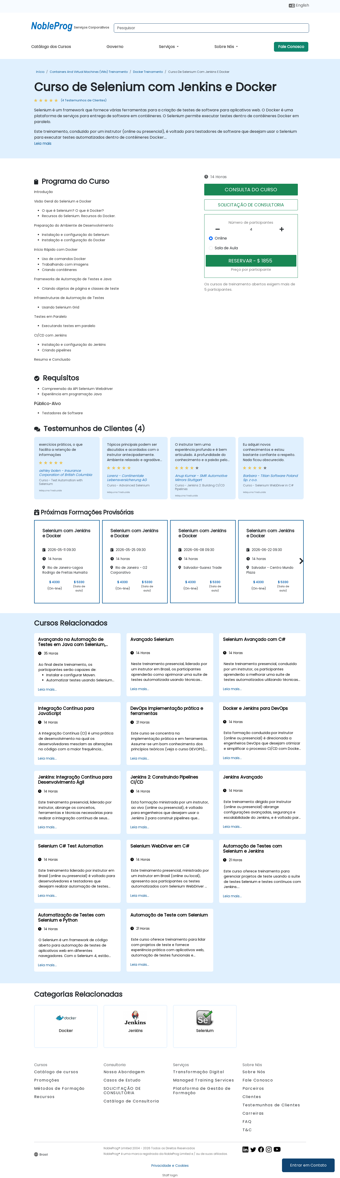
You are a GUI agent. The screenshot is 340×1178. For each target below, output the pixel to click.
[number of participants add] (283, 229)
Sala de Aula (226, 248)
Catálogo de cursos (56, 1072)
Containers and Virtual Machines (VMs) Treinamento (89, 72)
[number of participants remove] (219, 229)
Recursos (44, 1097)
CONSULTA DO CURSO (251, 189)
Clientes (252, 1097)
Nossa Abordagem (124, 1072)
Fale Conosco (291, 46)
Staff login (170, 1175)
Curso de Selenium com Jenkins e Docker (198, 72)
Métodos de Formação (59, 1088)
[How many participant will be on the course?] (251, 229)
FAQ (247, 1121)
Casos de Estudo (122, 1080)
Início (40, 72)
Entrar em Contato (308, 1165)
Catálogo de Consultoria (131, 1101)
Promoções (46, 1080)
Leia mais (42, 143)
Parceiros (253, 1088)
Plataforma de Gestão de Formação (202, 1091)
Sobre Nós (224, 46)
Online (221, 238)
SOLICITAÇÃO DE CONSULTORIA (251, 205)
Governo (115, 46)
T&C (247, 1130)
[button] (300, 561)
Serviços (167, 46)
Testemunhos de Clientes (271, 1105)
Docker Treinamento (148, 72)
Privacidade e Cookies (170, 1165)
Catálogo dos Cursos (51, 46)
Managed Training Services (203, 1080)
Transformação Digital (198, 1072)
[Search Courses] (211, 28)
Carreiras (253, 1113)
